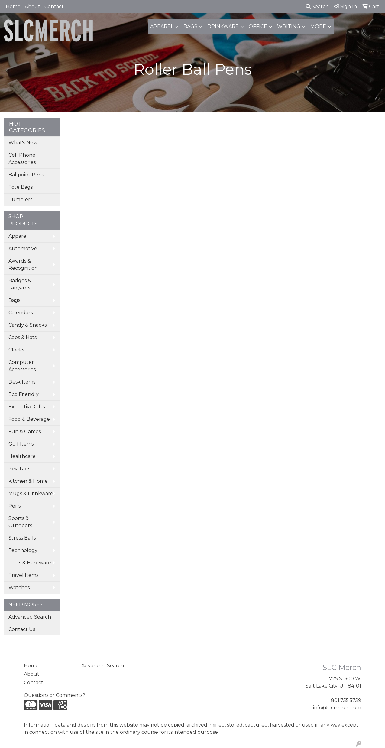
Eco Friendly (23, 394)
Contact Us (21, 629)
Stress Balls (22, 538)
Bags (190, 26)
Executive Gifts (26, 407)
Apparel (161, 26)
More (318, 26)
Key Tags (19, 469)
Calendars (20, 312)
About (32, 6)
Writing (288, 26)
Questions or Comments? (54, 695)
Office (258, 26)
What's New (22, 142)
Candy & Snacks (27, 325)
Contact (54, 6)
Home (13, 6)
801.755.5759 (346, 700)
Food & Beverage (29, 419)
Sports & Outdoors (20, 521)
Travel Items (23, 575)
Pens (14, 506)
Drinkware (223, 26)
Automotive (22, 248)
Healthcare (22, 456)
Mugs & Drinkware (30, 493)
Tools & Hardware (29, 563)
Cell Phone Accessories (22, 158)
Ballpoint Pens (26, 175)
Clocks (16, 350)
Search (317, 6)
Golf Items (21, 444)
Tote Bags (20, 187)
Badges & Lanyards (19, 284)
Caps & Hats (22, 337)
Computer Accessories (22, 365)
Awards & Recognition (23, 264)
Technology (22, 550)
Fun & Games (24, 431)
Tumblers (20, 199)
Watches (19, 587)
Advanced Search (29, 617)
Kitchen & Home (28, 481)
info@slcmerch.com (337, 707)
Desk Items (21, 382)
